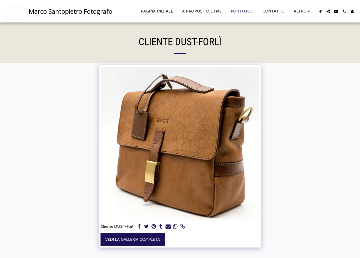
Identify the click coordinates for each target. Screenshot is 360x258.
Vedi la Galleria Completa (132, 239)
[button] (320, 11)
